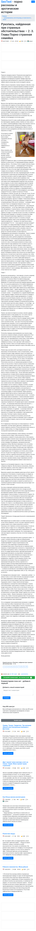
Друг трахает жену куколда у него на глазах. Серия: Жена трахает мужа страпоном (15, 763)
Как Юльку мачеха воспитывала (14, 797)
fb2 (13, 674)
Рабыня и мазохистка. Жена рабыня (15, 867)
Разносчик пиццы (9, 834)
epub (15, 674)
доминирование (8, 18)
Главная (4, 16)
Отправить (6, 697)
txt (10, 674)
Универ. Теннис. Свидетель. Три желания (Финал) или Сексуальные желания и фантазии (17, 727)
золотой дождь (17, 18)
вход (33, 1)
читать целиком (8, 753)
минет (4, 19)
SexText (6, 1)
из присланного (26, 18)
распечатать (24, 674)
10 (26, 666)
